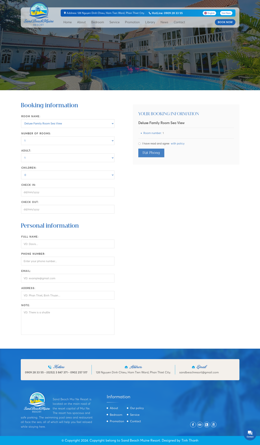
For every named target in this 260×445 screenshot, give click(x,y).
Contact (179, 22)
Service (114, 22)
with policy (178, 146)
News (164, 22)
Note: (25, 307)
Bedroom (97, 22)
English (209, 13)
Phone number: (33, 255)
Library (150, 22)
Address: (28, 289)
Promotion (132, 22)
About (81, 22)
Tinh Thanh (189, 440)
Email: (26, 272)
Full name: (30, 238)
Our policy (137, 408)
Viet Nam (226, 13)
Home (67, 22)
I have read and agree (163, 146)
